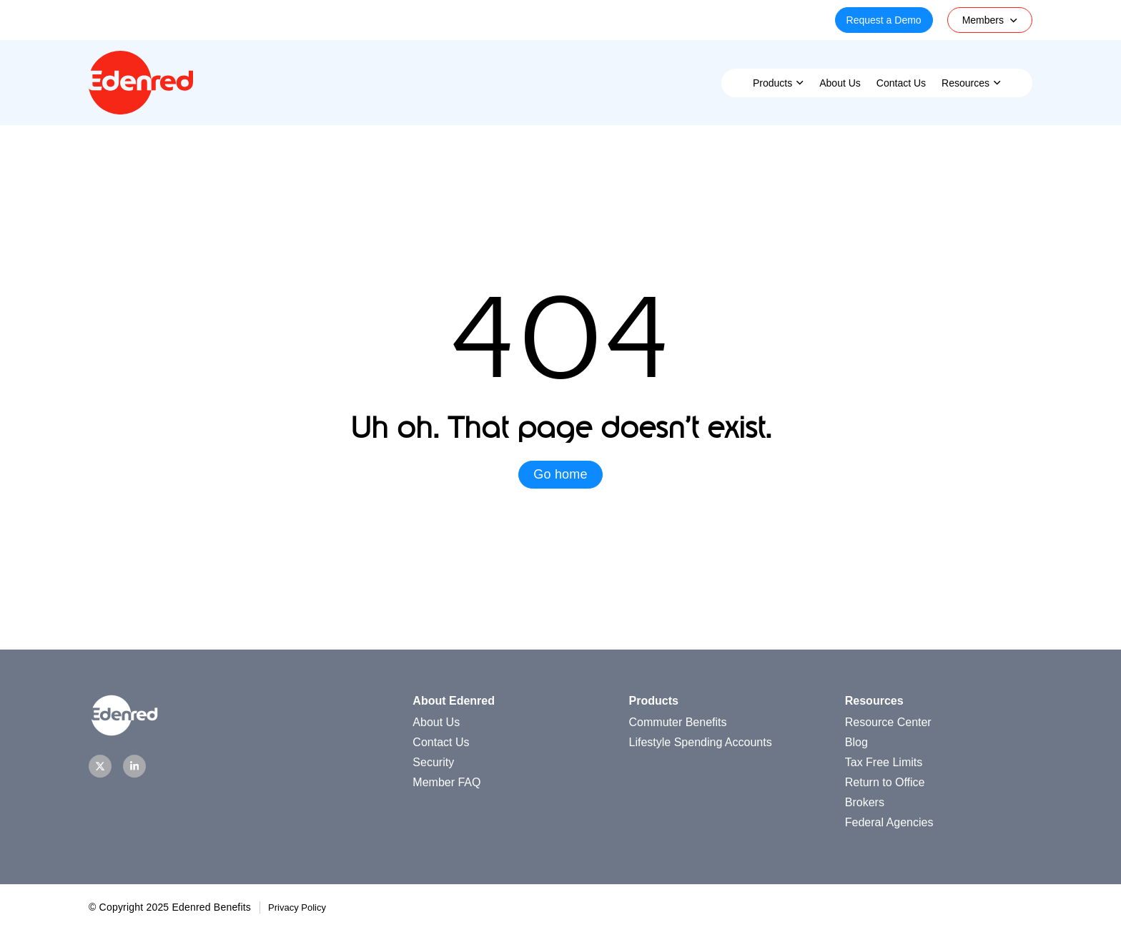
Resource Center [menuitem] (888, 722)
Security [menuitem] (433, 762)
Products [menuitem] (772, 83)
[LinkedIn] (134, 766)
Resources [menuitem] (965, 83)
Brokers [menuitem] (864, 802)
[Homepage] (141, 110)
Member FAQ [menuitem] (446, 782)
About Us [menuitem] (840, 83)
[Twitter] (100, 766)
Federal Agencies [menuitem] (889, 822)
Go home (560, 474)
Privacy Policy (297, 907)
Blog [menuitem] (856, 742)
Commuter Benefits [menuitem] (678, 722)
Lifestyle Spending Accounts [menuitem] (700, 742)
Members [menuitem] (983, 20)
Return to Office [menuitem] (885, 782)
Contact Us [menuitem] (901, 83)
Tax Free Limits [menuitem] (883, 762)
